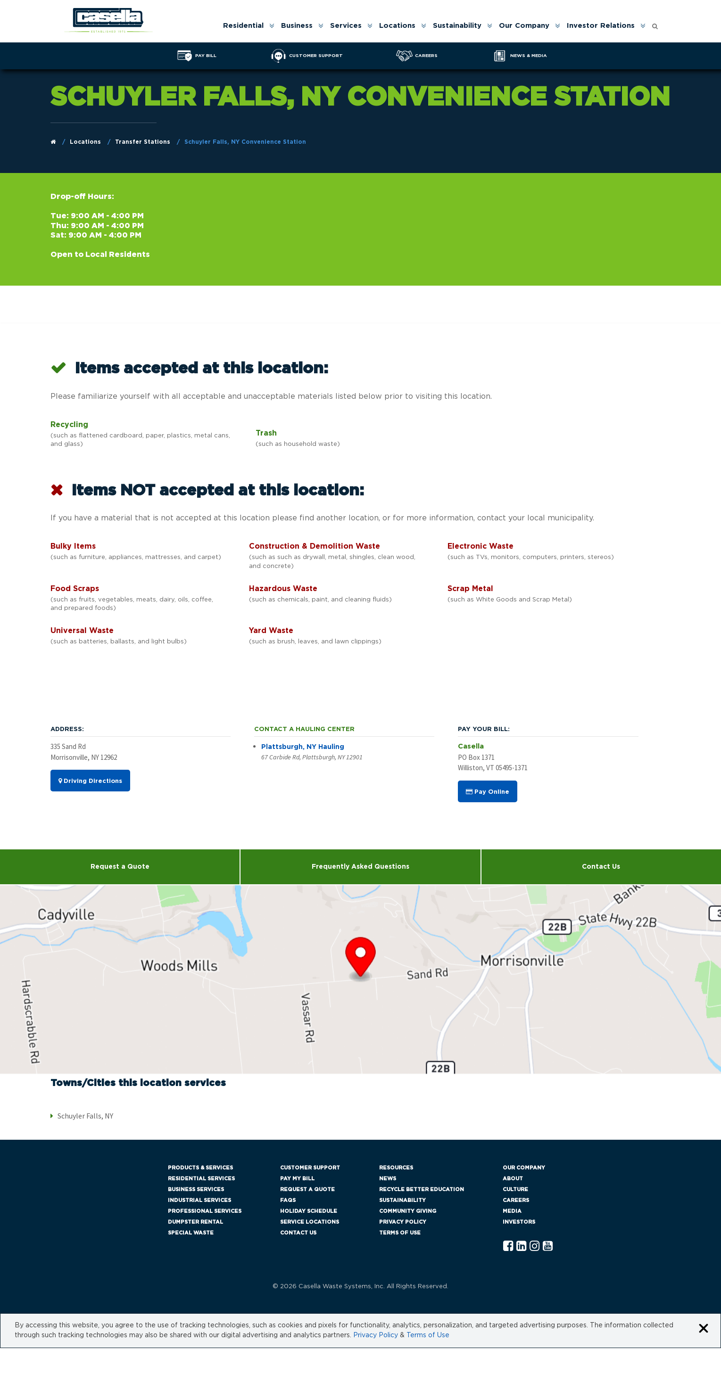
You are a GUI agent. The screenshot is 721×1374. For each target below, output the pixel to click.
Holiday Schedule (308, 1211)
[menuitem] (248, 25)
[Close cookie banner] (703, 1329)
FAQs (288, 1200)
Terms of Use (400, 1232)
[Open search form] (655, 23)
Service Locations (309, 1222)
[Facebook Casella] (508, 1246)
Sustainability (457, 25)
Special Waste (191, 1232)
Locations (397, 25)
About (513, 1178)
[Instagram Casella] (534, 1246)
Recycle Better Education (421, 1189)
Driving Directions (90, 781)
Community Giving (407, 1211)
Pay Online (487, 792)
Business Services (196, 1189)
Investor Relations (601, 25)
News (387, 1178)
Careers (516, 1200)
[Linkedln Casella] (521, 1246)
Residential (243, 25)
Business (297, 25)
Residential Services (201, 1178)
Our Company (524, 25)
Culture (515, 1189)
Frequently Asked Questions (360, 867)
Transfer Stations (142, 142)
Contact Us (601, 867)
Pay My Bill (297, 1178)
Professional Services (204, 1211)
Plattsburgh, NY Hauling (302, 747)
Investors (519, 1222)
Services (346, 25)
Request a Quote (120, 867)
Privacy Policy (402, 1222)
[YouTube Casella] (548, 1246)
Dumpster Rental (195, 1222)
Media (512, 1211)
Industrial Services (199, 1200)
